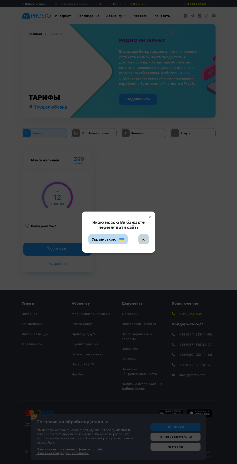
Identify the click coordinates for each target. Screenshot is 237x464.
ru (143, 239)
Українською (108, 239)
